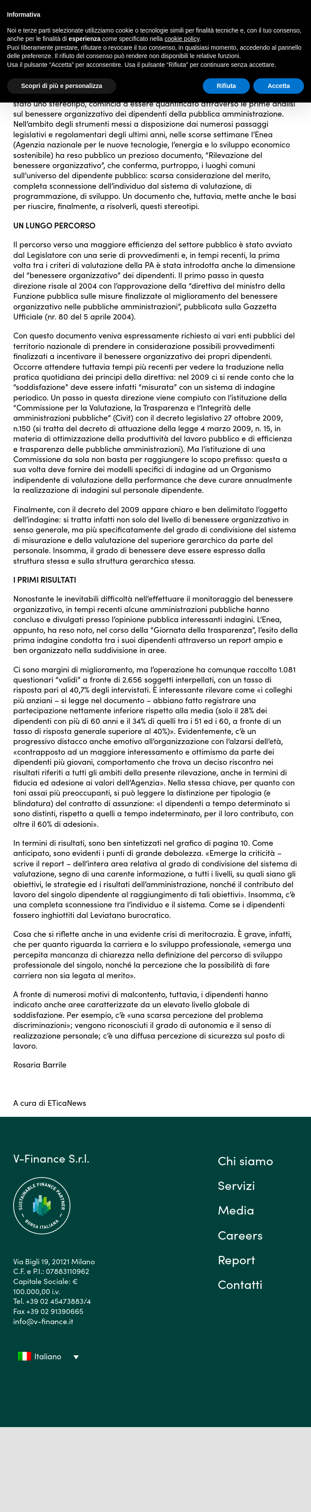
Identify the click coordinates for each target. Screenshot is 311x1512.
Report (236, 1259)
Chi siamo (245, 1160)
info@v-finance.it (43, 1321)
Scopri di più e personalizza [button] (61, 85)
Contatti (240, 1284)
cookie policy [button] (182, 38)
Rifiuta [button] (226, 85)
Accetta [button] (278, 85)
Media (236, 1209)
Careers (240, 1234)
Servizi (236, 1185)
